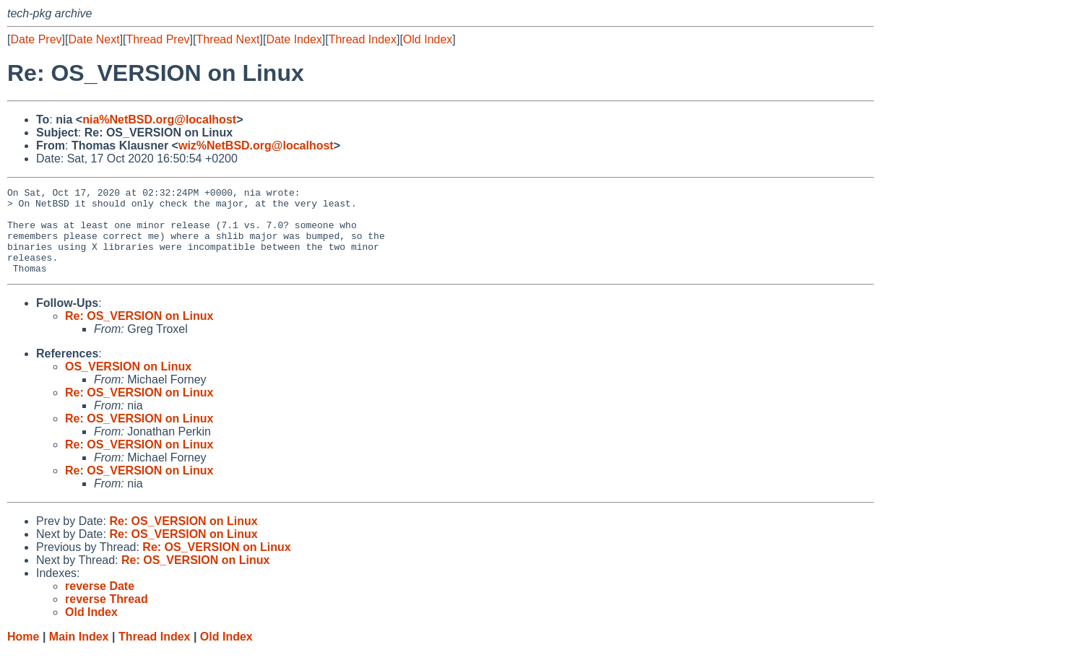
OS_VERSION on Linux (128, 384)
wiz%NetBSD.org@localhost (256, 145)
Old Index (427, 39)
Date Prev (35, 39)
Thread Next (227, 39)
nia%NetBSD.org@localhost (159, 119)
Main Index (79, 654)
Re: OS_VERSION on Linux (139, 333)
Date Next (93, 39)
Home (23, 654)
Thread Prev (158, 39)
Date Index (293, 39)
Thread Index (363, 39)
